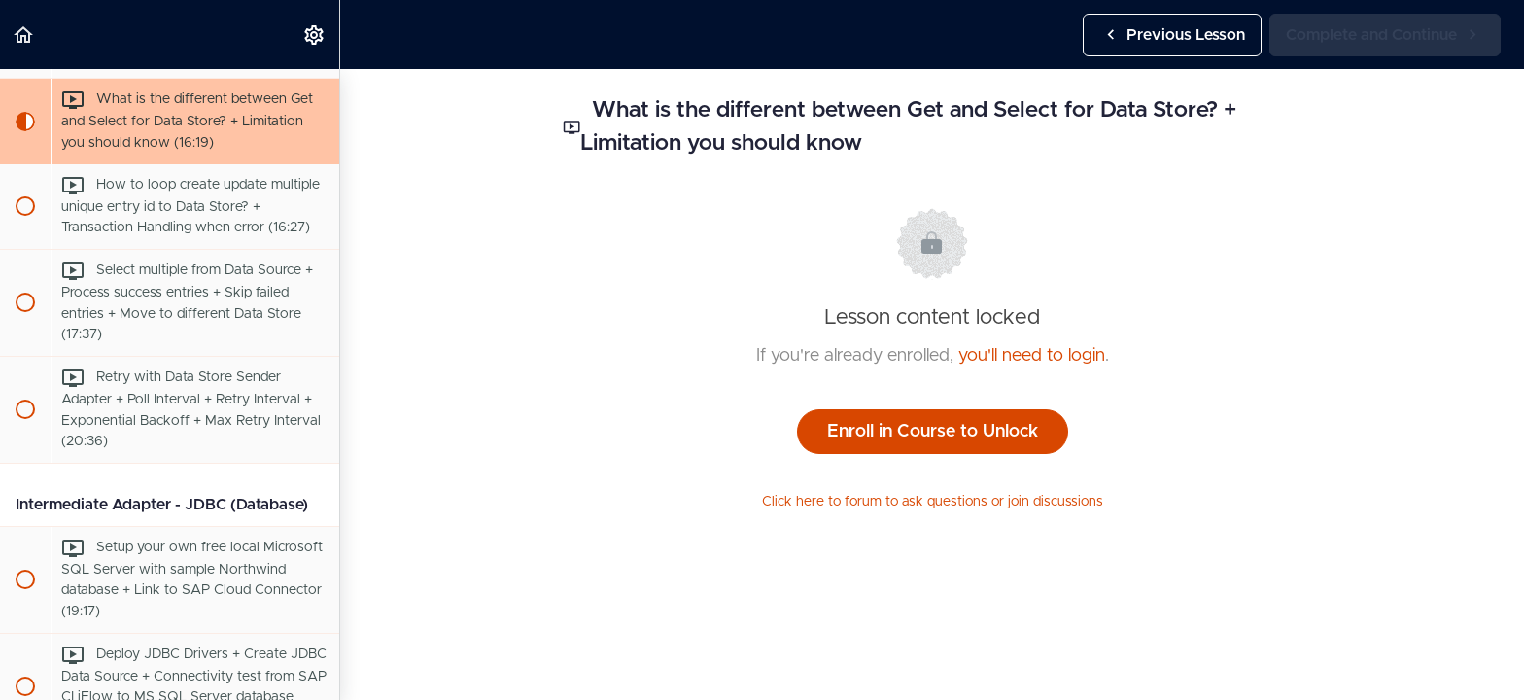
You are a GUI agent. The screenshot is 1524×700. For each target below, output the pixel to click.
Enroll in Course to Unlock (932, 431)
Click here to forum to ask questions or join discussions (932, 501)
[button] (24, 34)
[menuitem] (315, 34)
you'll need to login (1031, 356)
